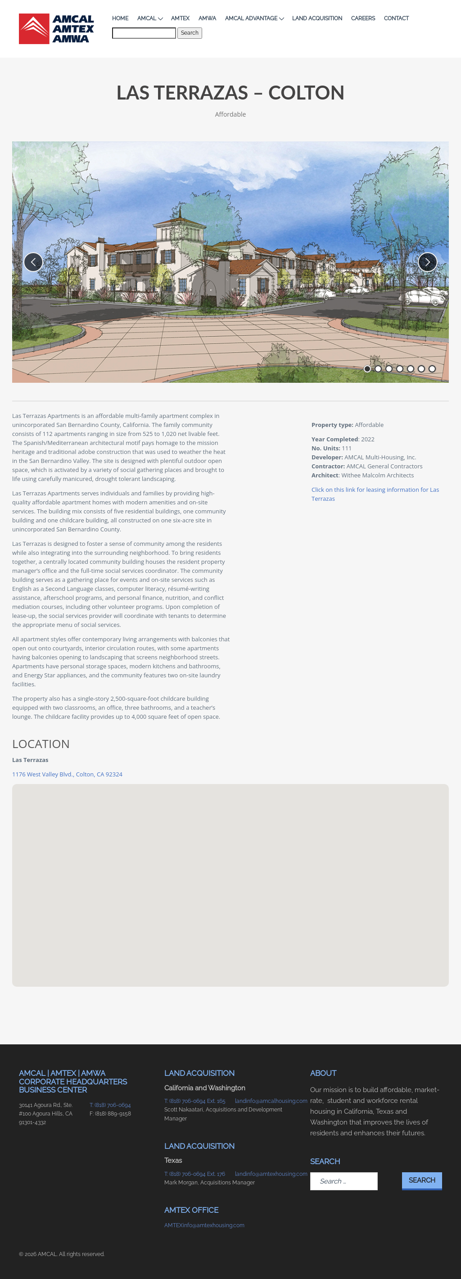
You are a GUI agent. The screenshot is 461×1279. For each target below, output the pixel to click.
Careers (363, 18)
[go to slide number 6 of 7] (421, 368)
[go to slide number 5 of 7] (410, 368)
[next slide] (428, 262)
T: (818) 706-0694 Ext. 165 (195, 1101)
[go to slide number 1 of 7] (367, 368)
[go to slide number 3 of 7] (389, 368)
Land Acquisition (317, 18)
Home (120, 18)
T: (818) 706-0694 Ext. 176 (194, 1174)
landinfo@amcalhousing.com (266, 1101)
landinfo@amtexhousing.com (266, 1174)
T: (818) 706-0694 (110, 1105)
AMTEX (180, 18)
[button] (230, 877)
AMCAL (149, 18)
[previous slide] (33, 262)
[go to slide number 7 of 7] (432, 368)
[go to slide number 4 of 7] (399, 368)
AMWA (207, 18)
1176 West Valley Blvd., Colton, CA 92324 (67, 774)
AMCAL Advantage (254, 18)
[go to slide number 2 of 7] (378, 368)
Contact (396, 18)
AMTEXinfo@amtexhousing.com (195, 1225)
